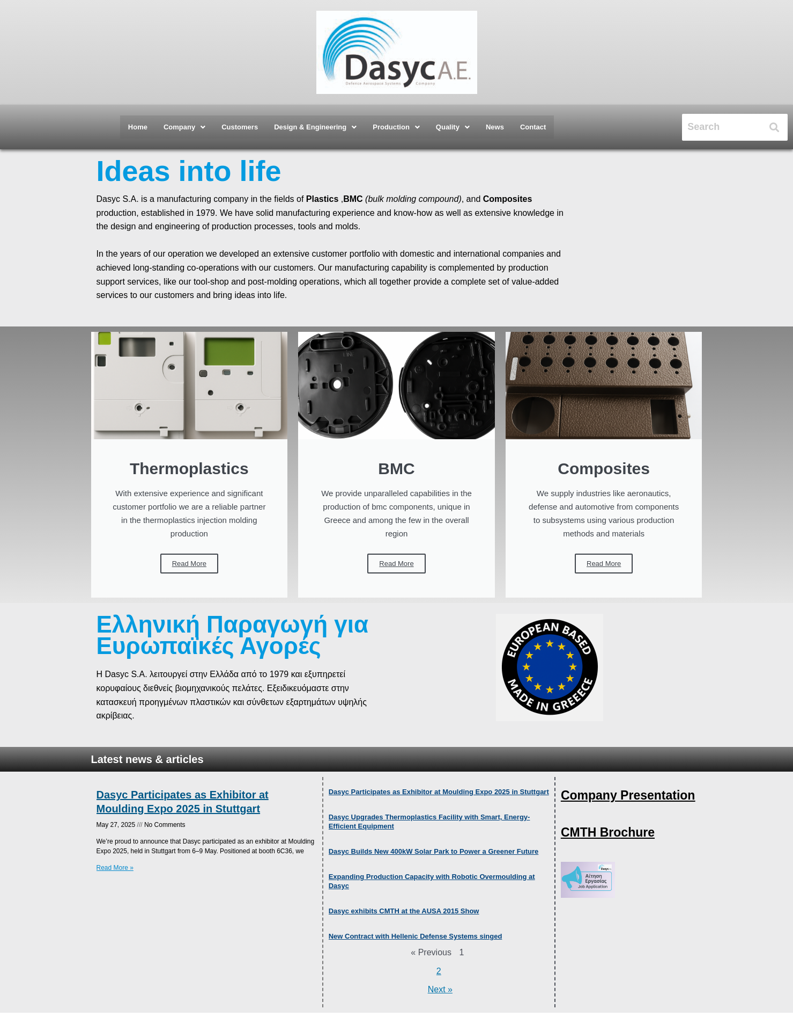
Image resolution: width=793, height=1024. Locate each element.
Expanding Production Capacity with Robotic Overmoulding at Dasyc (432, 881)
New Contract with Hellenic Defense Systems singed (415, 936)
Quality (453, 127)
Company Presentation (628, 795)
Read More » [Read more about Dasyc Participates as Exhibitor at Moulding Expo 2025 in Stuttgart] (115, 868)
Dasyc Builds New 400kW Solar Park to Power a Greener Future (434, 851)
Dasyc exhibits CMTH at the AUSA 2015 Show (404, 911)
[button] (184, 127)
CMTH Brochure (608, 832)
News (495, 127)
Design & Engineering (315, 127)
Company (184, 127)
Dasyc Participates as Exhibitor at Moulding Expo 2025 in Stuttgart (183, 802)
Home (137, 127)
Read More (189, 564)
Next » (440, 989)
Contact (533, 127)
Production (396, 127)
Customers (239, 127)
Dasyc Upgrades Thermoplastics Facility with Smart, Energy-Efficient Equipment (429, 821)
